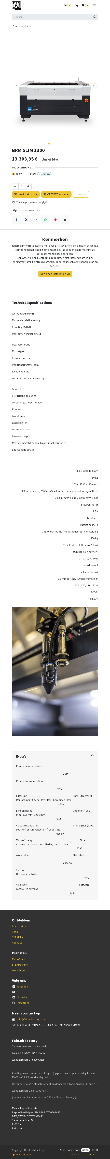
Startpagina (19, 926)
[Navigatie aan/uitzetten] (94, 5)
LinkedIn (22, 997)
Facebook (22, 986)
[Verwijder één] (15, 186)
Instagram (23, 1003)
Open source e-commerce (83, 1154)
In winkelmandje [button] (25, 194)
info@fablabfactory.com (31, 1019)
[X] (26, 219)
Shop (15, 932)
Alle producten (22, 26)
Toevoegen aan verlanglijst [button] (29, 202)
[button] (16, 86)
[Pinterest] (55, 219)
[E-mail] (65, 219)
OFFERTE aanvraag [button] (56, 194)
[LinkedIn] (36, 219)
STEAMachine (20, 964)
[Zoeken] (94, 17)
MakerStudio (19, 959)
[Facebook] (16, 219)
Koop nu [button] (80, 194)
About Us (17, 942)
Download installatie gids (55, 274)
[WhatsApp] (46, 219)
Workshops (18, 970)
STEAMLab (18, 937)
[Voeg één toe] (28, 186)
